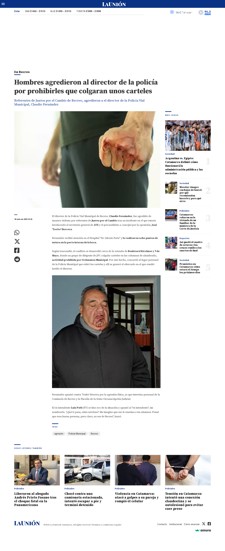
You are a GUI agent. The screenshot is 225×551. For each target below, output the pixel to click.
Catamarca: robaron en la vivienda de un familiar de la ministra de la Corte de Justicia (189, 221)
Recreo (94, 433)
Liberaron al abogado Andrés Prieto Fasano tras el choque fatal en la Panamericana (35, 499)
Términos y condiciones (102, 525)
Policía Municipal (77, 433)
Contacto (162, 524)
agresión (58, 433)
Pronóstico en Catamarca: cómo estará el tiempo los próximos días (190, 268)
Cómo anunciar (192, 524)
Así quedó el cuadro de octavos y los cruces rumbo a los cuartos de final (191, 246)
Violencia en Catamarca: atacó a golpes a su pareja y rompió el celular (137, 497)
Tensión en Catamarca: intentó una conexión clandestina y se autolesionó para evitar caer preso (184, 501)
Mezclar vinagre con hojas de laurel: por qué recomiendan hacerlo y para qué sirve (191, 194)
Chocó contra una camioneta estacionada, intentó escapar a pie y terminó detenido (84, 499)
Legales (117, 525)
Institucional (175, 524)
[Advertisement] (112, 40)
